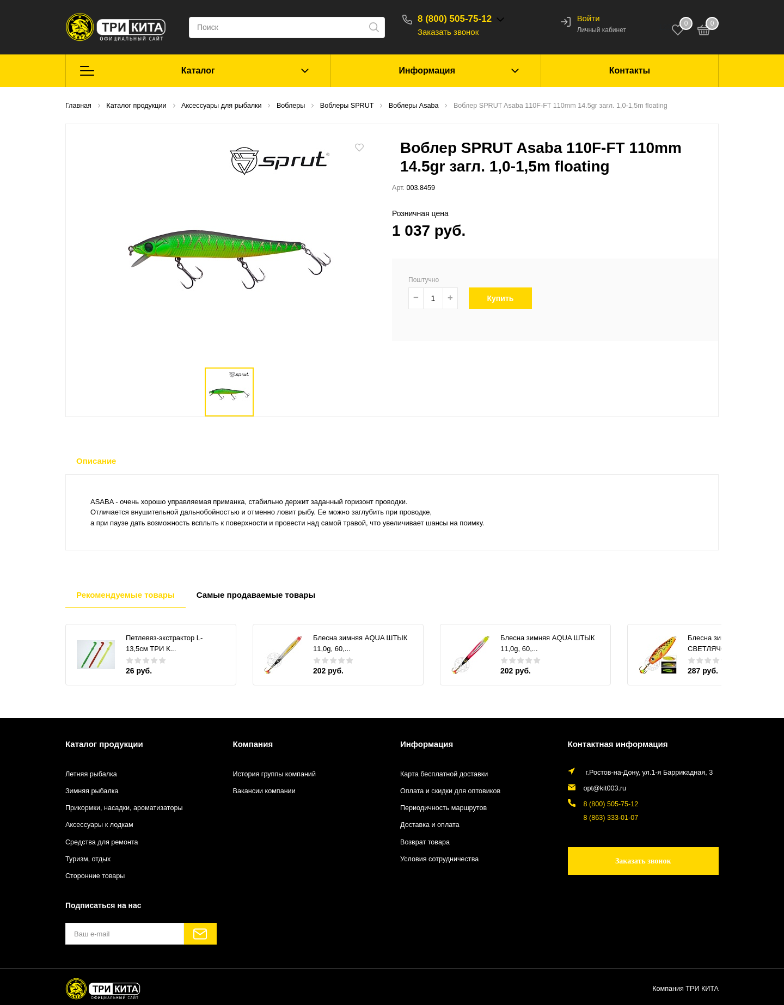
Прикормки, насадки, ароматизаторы (124, 808)
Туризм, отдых (88, 859)
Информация (427, 70)
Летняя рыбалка (91, 774)
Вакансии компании (264, 791)
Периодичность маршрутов (443, 808)
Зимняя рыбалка (92, 791)
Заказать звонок (448, 31)
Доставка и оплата (430, 825)
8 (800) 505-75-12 (455, 19)
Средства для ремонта (101, 842)
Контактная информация (618, 744)
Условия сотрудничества (439, 859)
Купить (505, 298)
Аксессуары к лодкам (99, 825)
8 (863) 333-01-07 (611, 818)
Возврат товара (425, 842)
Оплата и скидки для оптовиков (450, 791)
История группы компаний (274, 774)
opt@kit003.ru (605, 788)
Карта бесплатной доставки (444, 774)
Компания (253, 744)
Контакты (629, 70)
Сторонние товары (95, 876)
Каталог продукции (104, 744)
